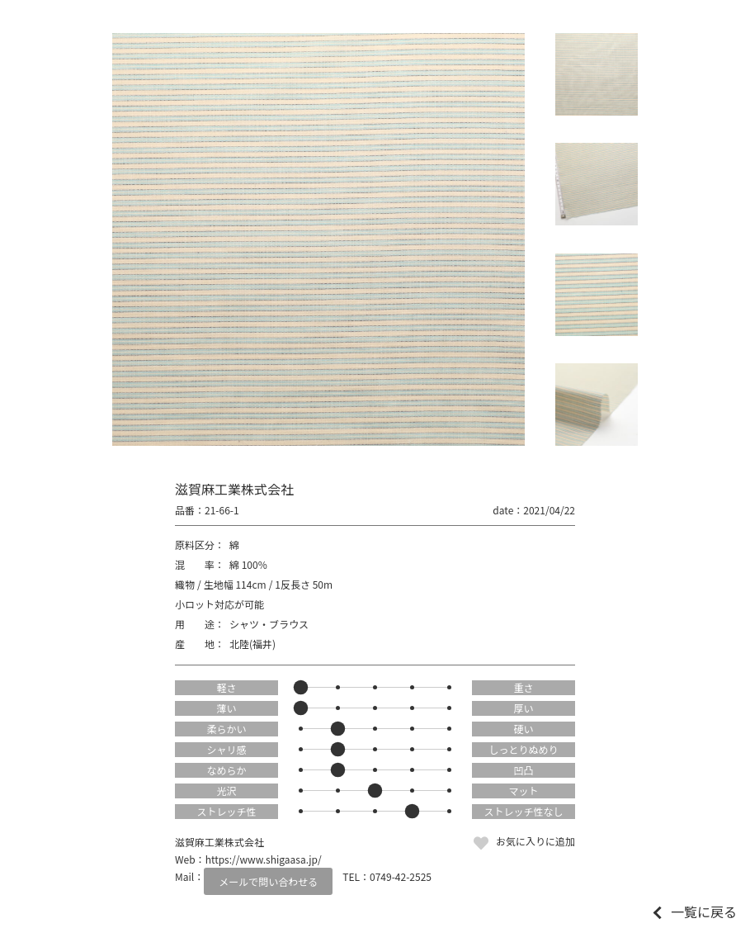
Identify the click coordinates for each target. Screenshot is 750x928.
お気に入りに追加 (535, 841)
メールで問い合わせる (268, 881)
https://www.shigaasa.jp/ (263, 859)
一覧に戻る (704, 911)
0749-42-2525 (401, 876)
